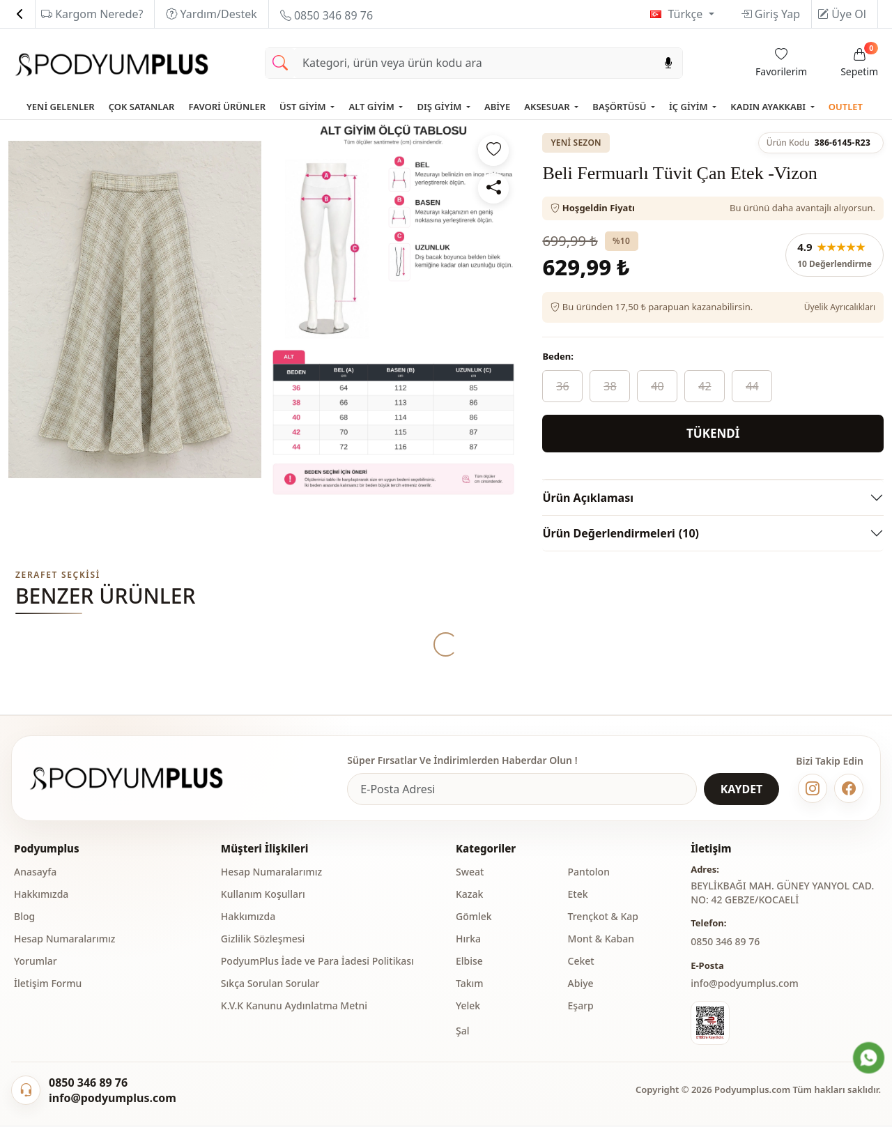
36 (562, 386)
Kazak (469, 901)
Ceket (581, 968)
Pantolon (589, 879)
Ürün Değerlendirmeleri (620, 533)
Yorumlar (35, 968)
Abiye (581, 990)
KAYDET (742, 796)
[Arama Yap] (280, 63)
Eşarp (581, 1013)
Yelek (468, 1013)
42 (704, 386)
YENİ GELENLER (60, 106)
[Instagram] (812, 796)
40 (657, 386)
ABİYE (497, 106)
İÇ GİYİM (689, 106)
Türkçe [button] (686, 14)
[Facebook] (848, 796)
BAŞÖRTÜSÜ (620, 106)
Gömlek (474, 924)
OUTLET (846, 106)
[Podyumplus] (139, 786)
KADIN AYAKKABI (769, 106)
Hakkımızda (41, 901)
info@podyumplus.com (745, 990)
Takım (470, 990)
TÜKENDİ (712, 433)
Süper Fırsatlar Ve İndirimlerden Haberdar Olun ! (462, 767)
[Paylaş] (493, 188)
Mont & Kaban (601, 946)
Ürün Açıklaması (587, 497)
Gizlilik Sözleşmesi (263, 946)
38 (609, 386)
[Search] (474, 63)
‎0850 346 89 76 (725, 949)
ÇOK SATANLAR (142, 106)
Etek (578, 901)
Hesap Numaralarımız (64, 946)
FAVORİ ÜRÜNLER (227, 106)
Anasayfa (35, 879)
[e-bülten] (521, 797)
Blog (24, 924)
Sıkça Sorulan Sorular (270, 990)
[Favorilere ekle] (493, 150)
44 (752, 386)
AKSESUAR (548, 106)
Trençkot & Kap (603, 924)
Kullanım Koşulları (263, 901)
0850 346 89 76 (326, 15)
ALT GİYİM (372, 106)
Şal (463, 1038)
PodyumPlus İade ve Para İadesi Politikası (317, 968)
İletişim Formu (48, 990)
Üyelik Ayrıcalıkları (839, 307)
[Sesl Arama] (668, 63)
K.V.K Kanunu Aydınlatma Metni (294, 1013)
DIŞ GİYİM (440, 106)
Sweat (470, 879)
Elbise (469, 968)
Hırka (468, 946)
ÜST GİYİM (303, 106)
